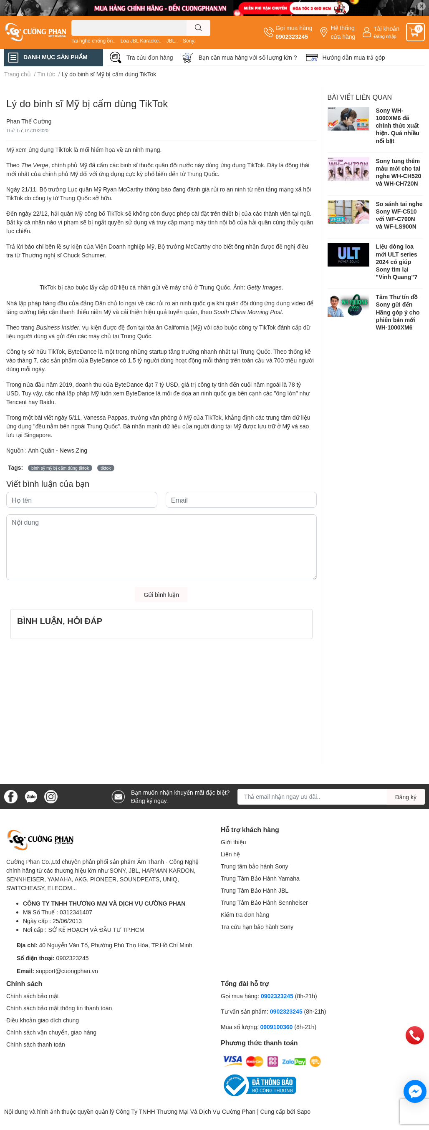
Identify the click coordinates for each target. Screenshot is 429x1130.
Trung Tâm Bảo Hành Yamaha (260, 878)
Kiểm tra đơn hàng (245, 914)
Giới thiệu (233, 842)
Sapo (303, 1111)
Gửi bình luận (161, 594)
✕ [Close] (421, 6)
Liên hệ (230, 854)
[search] (198, 28)
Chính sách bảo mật (32, 995)
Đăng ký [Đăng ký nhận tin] (405, 796)
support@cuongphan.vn (67, 970)
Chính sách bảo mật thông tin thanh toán (59, 1008)
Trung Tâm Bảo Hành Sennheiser (264, 902)
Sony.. (190, 41)
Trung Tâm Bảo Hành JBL (254, 890)
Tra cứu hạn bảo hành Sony (257, 926)
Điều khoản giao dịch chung (42, 1020)
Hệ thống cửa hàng (343, 32)
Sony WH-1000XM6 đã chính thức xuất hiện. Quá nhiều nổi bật (397, 125)
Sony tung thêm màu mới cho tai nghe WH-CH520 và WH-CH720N (398, 172)
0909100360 (277, 1026)
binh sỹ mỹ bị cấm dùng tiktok (60, 468)
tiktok (106, 468)
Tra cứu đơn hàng (149, 57)
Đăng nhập (384, 36)
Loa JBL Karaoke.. (141, 41)
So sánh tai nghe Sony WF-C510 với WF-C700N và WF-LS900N (399, 215)
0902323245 (291, 36)
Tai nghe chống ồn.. (93, 41)
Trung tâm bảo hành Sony (254, 866)
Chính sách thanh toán (35, 1044)
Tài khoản (386, 28)
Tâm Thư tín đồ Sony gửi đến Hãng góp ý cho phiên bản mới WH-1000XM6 (398, 312)
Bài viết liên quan (360, 97)
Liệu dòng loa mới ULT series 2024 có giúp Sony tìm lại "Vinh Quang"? (397, 261)
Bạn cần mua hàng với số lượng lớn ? (248, 57)
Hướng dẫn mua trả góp (354, 57)
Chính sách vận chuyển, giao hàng (51, 1032)
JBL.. (172, 41)
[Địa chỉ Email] (331, 797)
